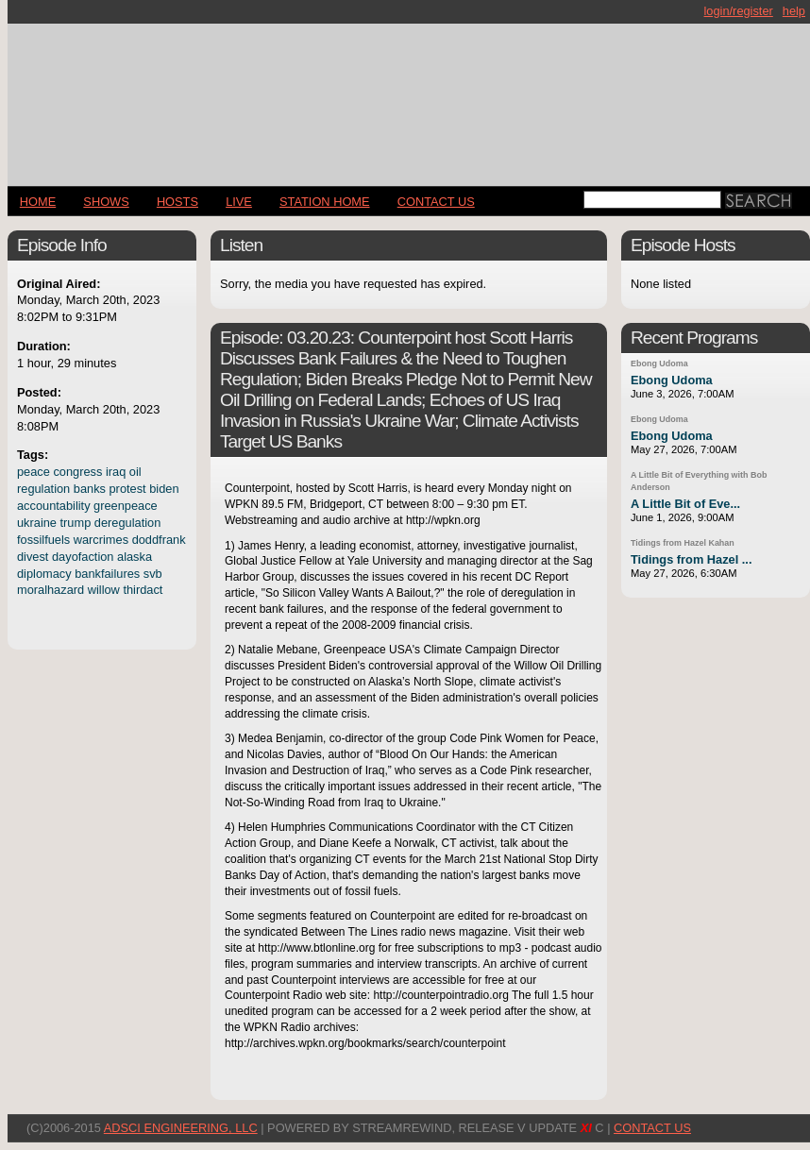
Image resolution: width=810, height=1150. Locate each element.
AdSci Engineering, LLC (181, 1128)
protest (128, 489)
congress (77, 472)
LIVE (239, 201)
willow (104, 590)
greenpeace (125, 506)
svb (152, 574)
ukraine (37, 523)
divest (32, 557)
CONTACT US (436, 201)
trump (76, 523)
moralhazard (50, 590)
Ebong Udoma (659, 363)
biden (163, 489)
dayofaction (82, 557)
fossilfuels (43, 540)
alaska (134, 557)
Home (38, 201)
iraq (116, 472)
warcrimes (101, 540)
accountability (54, 506)
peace (33, 472)
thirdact (142, 590)
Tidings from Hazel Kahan (682, 543)
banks (90, 489)
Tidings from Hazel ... (691, 559)
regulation (43, 489)
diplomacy (44, 574)
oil (135, 472)
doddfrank (159, 540)
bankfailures (107, 574)
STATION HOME (324, 201)
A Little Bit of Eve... (685, 504)
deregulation (127, 523)
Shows (105, 201)
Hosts (177, 201)
